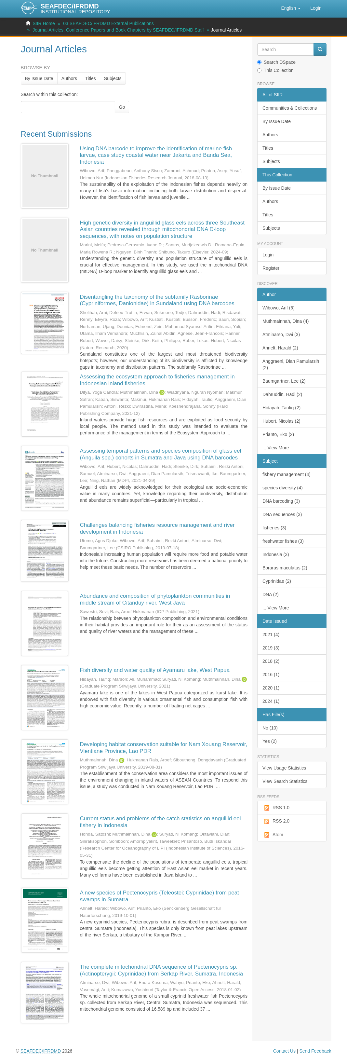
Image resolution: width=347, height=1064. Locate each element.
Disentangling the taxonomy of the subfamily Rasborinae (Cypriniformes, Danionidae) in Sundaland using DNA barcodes (157, 300)
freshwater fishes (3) (283, 541)
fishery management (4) (286, 474)
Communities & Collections (289, 108)
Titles (90, 78)
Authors (69, 78)
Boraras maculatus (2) (284, 567)
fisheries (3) (274, 527)
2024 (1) (270, 701)
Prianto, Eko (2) (278, 434)
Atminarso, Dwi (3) (281, 334)
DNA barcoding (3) (281, 501)
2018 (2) (270, 661)
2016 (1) (270, 674)
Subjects (113, 78)
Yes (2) (269, 741)
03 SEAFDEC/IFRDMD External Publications (108, 23)
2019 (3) (270, 647)
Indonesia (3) (275, 554)
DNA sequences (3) (282, 514)
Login (268, 254)
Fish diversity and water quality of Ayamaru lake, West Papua (155, 670)
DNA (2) (270, 594)
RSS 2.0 (275, 821)
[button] (290, 8)
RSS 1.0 (275, 808)
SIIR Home (44, 23)
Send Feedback (315, 1051)
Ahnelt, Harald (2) (280, 347)
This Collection (275, 70)
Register (270, 268)
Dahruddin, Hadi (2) (282, 394)
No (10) (270, 727)
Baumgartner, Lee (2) (283, 381)
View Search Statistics (284, 781)
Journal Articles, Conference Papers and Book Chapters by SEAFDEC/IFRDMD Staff (118, 30)
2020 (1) (270, 687)
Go (122, 107)
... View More (275, 447)
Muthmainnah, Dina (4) (285, 321)
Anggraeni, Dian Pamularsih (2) (290, 364)
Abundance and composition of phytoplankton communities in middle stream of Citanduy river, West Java (155, 599)
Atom (272, 835)
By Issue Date (39, 78)
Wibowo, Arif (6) (278, 307)
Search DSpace (276, 62)
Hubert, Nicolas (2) (281, 421)
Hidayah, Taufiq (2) (281, 407)
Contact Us (284, 1051)
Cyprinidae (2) (276, 581)
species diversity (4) (282, 487)
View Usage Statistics (284, 768)
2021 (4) (270, 634)
